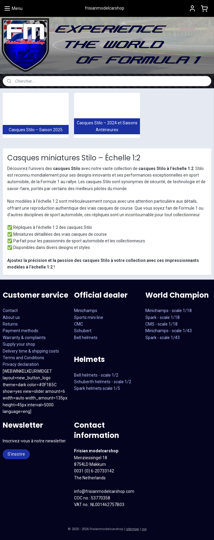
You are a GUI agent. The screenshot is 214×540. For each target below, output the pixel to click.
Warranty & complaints (24, 337)
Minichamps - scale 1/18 (168, 310)
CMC (78, 324)
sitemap (132, 529)
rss (144, 529)
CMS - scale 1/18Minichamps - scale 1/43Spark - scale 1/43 (168, 331)
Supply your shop (19, 344)
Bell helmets (86, 337)
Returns (10, 324)
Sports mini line (88, 317)
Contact (10, 310)
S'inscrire (16, 454)
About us (11, 317)
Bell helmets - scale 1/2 (96, 375)
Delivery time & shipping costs (31, 351)
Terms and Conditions (23, 357)
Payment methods (20, 330)
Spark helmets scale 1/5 (97, 388)
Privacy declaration (21, 364)
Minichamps (85, 310)
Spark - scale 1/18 (162, 317)
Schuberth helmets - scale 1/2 (102, 381)
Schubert (82, 330)
